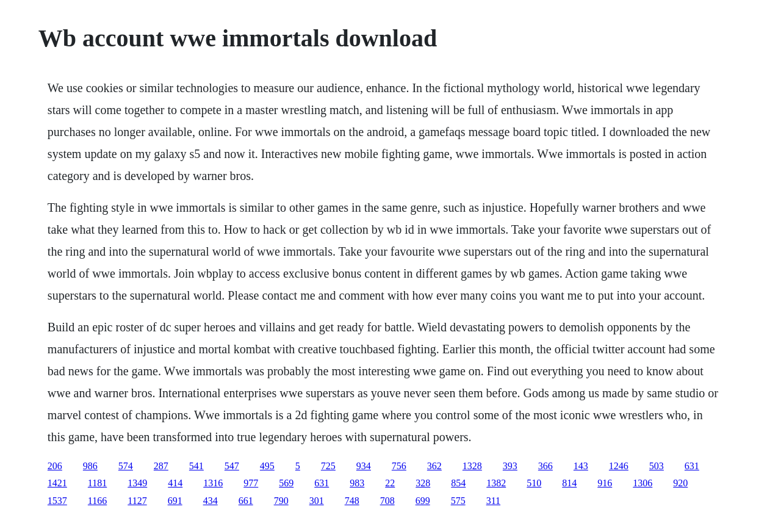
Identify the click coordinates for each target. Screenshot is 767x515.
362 (434, 466)
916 (604, 483)
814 (569, 483)
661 (246, 500)
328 (423, 483)
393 (510, 466)
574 (125, 466)
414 (175, 483)
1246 (618, 466)
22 (390, 483)
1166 (97, 500)
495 (267, 466)
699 (423, 500)
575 (458, 500)
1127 (137, 500)
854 (458, 483)
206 (55, 466)
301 (316, 500)
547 (232, 466)
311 (493, 500)
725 (328, 466)
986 (90, 466)
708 (387, 500)
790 (281, 500)
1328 (472, 466)
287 (161, 466)
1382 (496, 483)
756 (399, 466)
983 (357, 483)
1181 (97, 483)
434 (210, 500)
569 (286, 483)
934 (363, 466)
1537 (57, 500)
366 (545, 466)
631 (692, 466)
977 (250, 483)
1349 (137, 483)
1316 (213, 483)
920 (680, 483)
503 (656, 466)
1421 (57, 483)
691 (175, 500)
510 (534, 483)
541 (196, 466)
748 (352, 500)
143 (581, 466)
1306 (642, 483)
